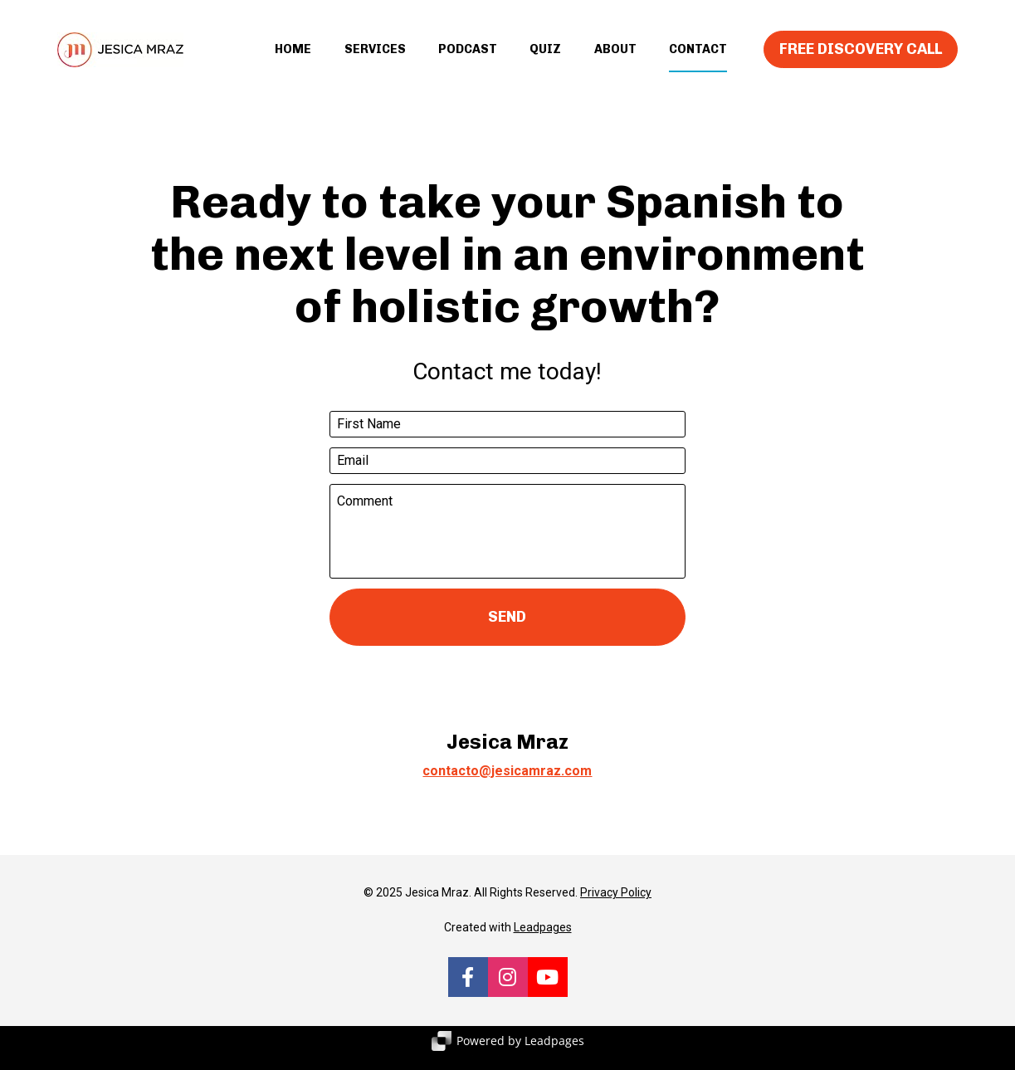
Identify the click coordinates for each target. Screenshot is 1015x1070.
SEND (507, 631)
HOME (293, 56)
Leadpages (543, 942)
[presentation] (507, 702)
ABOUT (615, 56)
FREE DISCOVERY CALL (860, 56)
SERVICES (375, 56)
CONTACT (698, 56)
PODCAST (467, 56)
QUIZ (545, 56)
